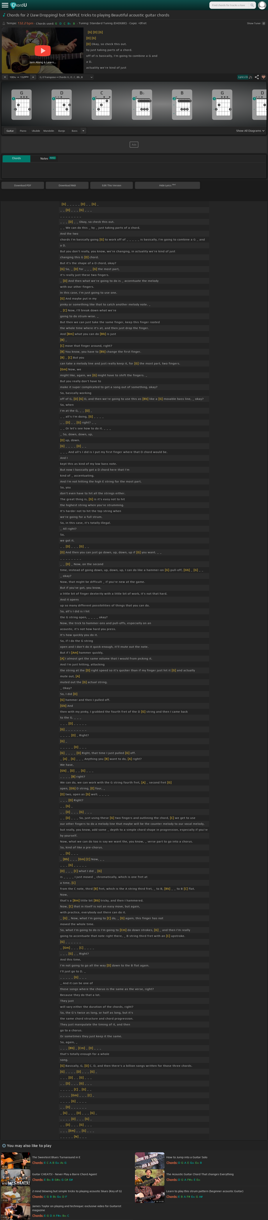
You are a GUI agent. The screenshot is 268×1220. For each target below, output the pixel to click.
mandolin (48, 130)
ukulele (36, 130)
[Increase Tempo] (33, 77)
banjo (61, 130)
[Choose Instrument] (83, 131)
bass (74, 130)
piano (23, 130)
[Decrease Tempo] (5, 77)
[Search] (252, 5)
